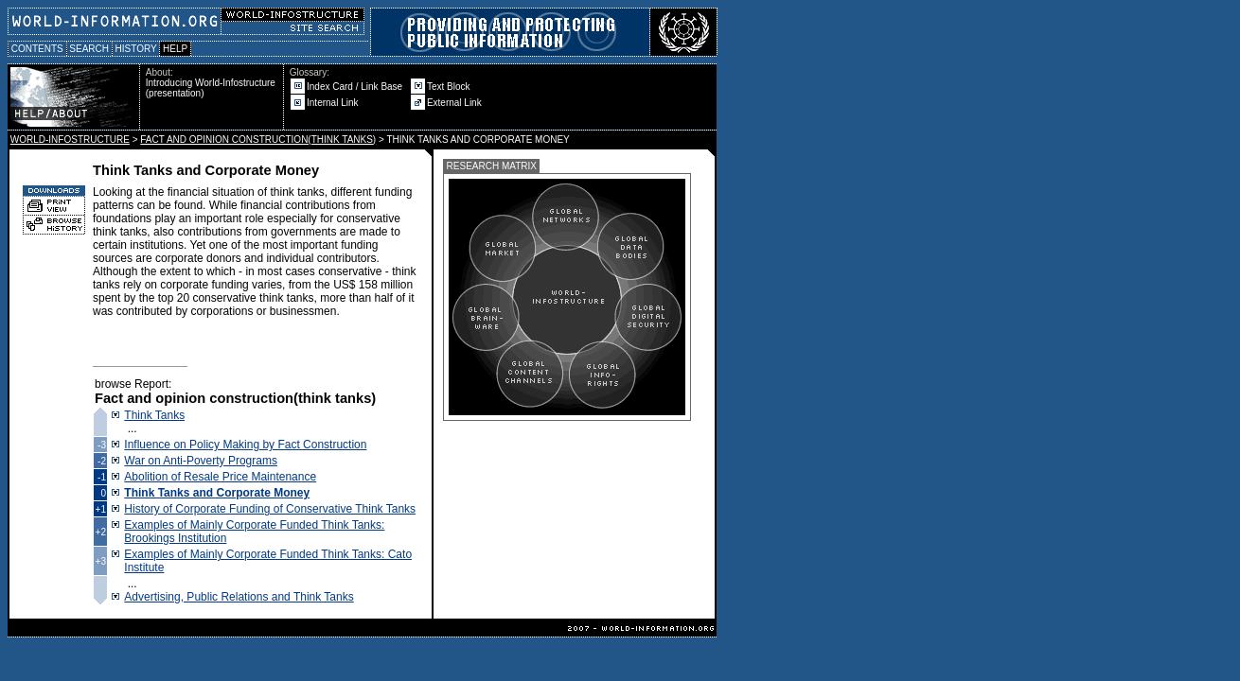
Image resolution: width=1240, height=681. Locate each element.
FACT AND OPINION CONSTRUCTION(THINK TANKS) (258, 139)
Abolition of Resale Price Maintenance (220, 476)
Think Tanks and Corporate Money (217, 492)
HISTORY (136, 49)
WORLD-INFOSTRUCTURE (70, 139)
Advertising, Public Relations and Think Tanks (238, 596)
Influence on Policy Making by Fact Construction (245, 444)
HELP (175, 49)
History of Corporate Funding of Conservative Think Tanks (270, 508)
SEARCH (89, 49)
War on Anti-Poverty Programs (200, 460)
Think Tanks (154, 415)
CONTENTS (37, 49)
